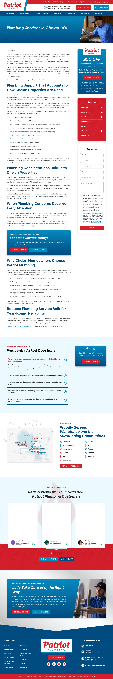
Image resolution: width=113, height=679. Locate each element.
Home (9, 50)
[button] (107, 13)
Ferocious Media (61, 676)
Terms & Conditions (98, 222)
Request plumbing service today (18, 326)
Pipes (31, 59)
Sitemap (93, 676)
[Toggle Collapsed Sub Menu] (91, 107)
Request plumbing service (16, 80)
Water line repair (16, 132)
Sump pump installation (18, 139)
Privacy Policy (86, 222)
